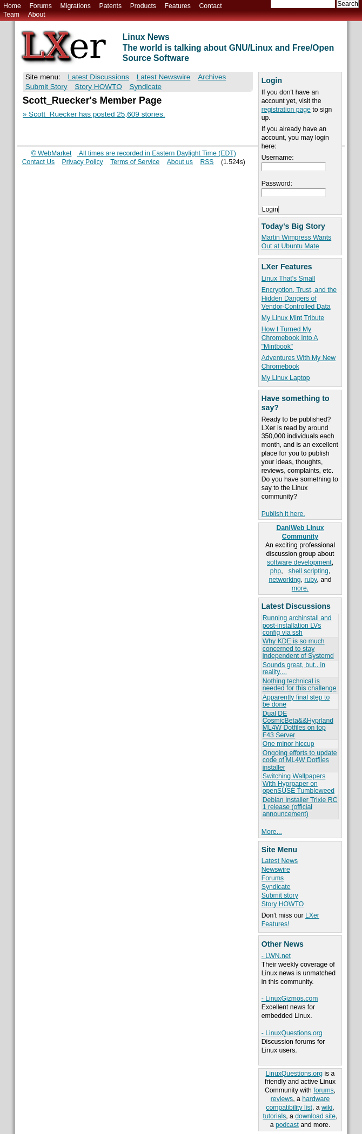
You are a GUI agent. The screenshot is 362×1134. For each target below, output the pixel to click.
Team (11, 14)
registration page (286, 109)
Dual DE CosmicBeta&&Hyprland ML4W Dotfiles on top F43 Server (298, 724)
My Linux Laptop (286, 378)
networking (284, 579)
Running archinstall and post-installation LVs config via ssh (297, 625)
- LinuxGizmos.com (290, 998)
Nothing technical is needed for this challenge (300, 684)
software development (299, 562)
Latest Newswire (164, 77)
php (275, 571)
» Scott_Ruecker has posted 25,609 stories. (94, 114)
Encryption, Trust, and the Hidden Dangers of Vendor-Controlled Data (299, 298)
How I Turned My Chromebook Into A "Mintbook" (290, 337)
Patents (110, 6)
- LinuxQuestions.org (292, 1033)
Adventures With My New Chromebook (299, 362)
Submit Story (46, 87)
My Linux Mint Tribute (293, 318)
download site (315, 1116)
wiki (326, 1107)
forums (323, 1090)
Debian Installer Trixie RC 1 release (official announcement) (300, 807)
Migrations (75, 6)
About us (180, 162)
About (36, 14)
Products (143, 6)
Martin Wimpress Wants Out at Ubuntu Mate (296, 242)
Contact (210, 6)
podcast (287, 1125)
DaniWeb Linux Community (300, 532)
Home (12, 6)
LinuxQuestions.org (294, 1073)
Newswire (276, 869)
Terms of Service (134, 162)
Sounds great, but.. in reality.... (294, 668)
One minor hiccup (288, 744)
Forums (40, 6)
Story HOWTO (283, 904)
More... (272, 832)
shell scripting (309, 571)
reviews (282, 1099)
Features (178, 6)
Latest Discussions (98, 77)
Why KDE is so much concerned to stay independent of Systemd (298, 648)
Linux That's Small (288, 278)
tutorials (274, 1116)
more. (300, 588)
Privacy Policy (82, 162)
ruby (310, 579)
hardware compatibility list (298, 1103)
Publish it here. (283, 514)
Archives (212, 77)
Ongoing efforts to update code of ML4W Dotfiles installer (300, 760)
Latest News (280, 861)
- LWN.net (276, 956)
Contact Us (38, 162)
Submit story (280, 895)
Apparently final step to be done (296, 701)
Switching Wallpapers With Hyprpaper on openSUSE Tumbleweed (298, 783)
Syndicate (276, 887)
